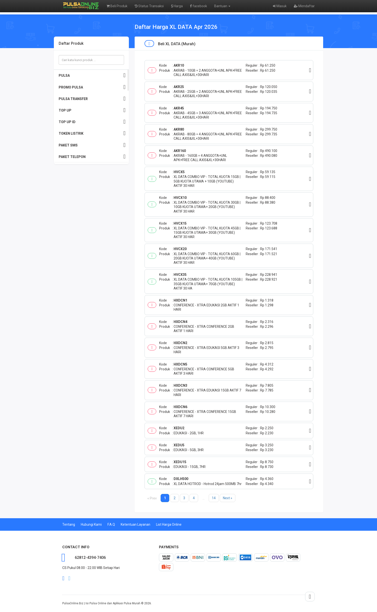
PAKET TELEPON (92, 156)
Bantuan (222, 6)
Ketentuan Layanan (135, 524)
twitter (69, 578)
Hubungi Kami (91, 524)
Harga (177, 6)
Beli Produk (117, 6)
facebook (198, 6)
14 (214, 498)
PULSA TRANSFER (92, 98)
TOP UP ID (92, 122)
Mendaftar (304, 6)
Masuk (280, 6)
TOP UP (92, 110)
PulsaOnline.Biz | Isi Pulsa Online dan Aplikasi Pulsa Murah (101, 603)
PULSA (92, 75)
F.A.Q (111, 524)
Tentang (68, 524)
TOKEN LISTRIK (92, 133)
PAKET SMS (92, 145)
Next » (227, 498)
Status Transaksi (149, 6)
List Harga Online (169, 524)
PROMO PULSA (92, 87)
